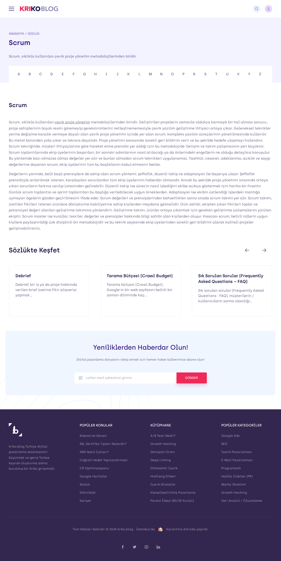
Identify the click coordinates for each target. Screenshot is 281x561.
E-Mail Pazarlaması (237, 460)
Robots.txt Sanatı (93, 436)
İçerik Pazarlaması (236, 452)
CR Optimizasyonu (94, 468)
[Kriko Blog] (39, 8)
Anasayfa (16, 33)
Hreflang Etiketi (163, 476)
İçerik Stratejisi (162, 484)
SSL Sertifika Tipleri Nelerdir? (103, 444)
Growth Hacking (163, 444)
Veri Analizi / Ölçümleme (241, 501)
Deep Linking (160, 460)
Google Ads (230, 436)
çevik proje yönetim (72, 122)
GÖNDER (191, 378)
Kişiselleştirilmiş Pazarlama (173, 492)
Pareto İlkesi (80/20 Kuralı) (172, 501)
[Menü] (11, 9)
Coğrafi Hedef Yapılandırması (104, 460)
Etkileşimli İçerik (164, 468)
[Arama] (256, 9)
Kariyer (85, 501)
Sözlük (34, 33)
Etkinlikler (88, 492)
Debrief (23, 275)
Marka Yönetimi (233, 484)
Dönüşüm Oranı (162, 452)
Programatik (231, 468)
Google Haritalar (93, 476)
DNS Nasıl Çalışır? (94, 452)
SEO (224, 444)
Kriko (33, 469)
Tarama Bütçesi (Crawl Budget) (140, 275)
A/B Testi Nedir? (163, 436)
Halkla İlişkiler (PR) (236, 476)
